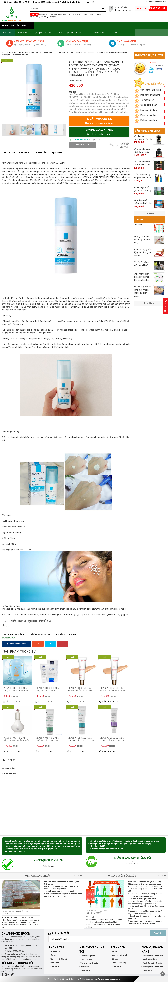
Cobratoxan (43, 14)
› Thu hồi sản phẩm (87, 956)
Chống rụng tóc (54, 17)
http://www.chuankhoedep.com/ (107, 979)
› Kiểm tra (114, 959)
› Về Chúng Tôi (54, 951)
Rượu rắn (44, 17)
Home (4, 52)
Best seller (22, 33)
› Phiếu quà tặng (85, 959)
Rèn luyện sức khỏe (95, 33)
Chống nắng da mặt (41, 634)
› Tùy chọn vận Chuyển (88, 963)
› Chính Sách (54, 963)
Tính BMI (90, 917)
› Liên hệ (52, 955)
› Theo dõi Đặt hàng (118, 963)
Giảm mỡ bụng (88, 14)
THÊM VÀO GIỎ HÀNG (99, 132)
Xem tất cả (78, 875)
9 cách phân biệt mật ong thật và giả (59, 891)
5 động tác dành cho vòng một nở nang (144, 882)
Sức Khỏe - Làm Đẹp (16, 52)
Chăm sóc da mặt (17, 634)
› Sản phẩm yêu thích (119, 955)
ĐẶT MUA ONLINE (99, 120)
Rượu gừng (62, 14)
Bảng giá (25, 153)
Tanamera (53, 14)
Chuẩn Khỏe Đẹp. (70, 979)
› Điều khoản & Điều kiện (58, 959)
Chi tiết (9, 153)
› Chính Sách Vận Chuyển (151, 963)
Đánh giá (58, 153)
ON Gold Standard (75, 14)
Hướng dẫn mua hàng (43, 33)
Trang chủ (7, 33)
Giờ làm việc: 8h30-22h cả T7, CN (17, 2)
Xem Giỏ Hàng (82, 145)
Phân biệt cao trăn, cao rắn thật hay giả (17, 917)
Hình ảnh (42, 153)
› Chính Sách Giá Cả (149, 959)
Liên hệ (114, 33)
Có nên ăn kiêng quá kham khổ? (142, 899)
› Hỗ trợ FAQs (84, 967)
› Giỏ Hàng (115, 951)
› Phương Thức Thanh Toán (152, 956)
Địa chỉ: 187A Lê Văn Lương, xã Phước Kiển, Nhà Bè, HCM (56, 2)
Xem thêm (149, 214)
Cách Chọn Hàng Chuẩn (70, 33)
